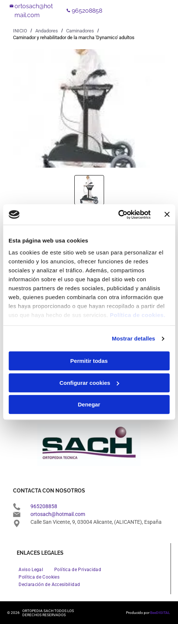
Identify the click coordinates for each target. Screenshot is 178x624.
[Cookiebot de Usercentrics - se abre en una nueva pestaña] (118, 214)
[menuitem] (31, 569)
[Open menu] (146, 10)
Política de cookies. (137, 315)
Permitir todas (89, 361)
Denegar (89, 404)
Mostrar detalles (133, 338)
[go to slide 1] (89, 190)
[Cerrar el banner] (166, 214)
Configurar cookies (89, 383)
